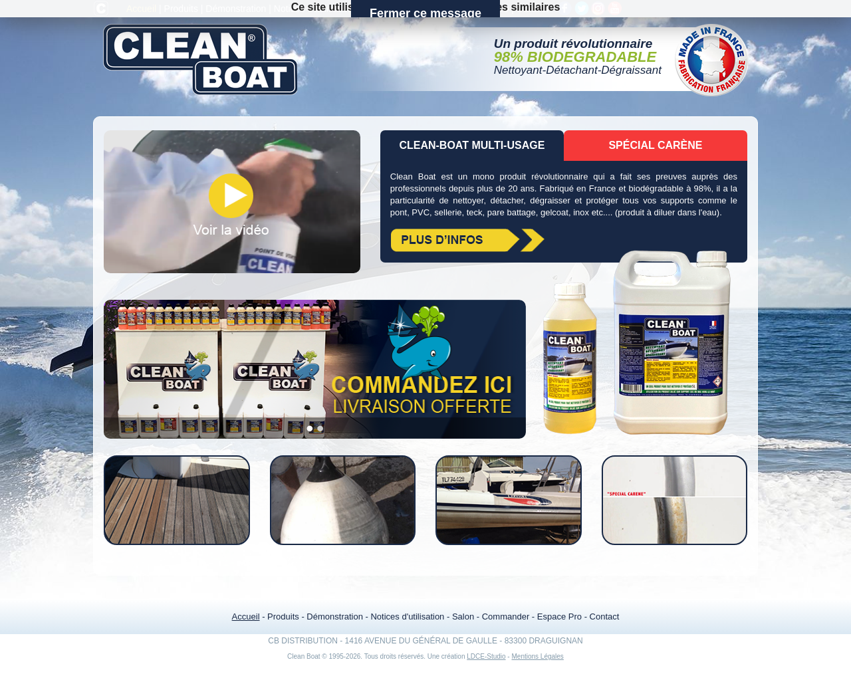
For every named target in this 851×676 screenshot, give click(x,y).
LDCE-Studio (486, 656)
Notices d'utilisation (313, 8)
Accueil (141, 8)
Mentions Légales (537, 656)
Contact (532, 8)
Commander (423, 8)
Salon (373, 8)
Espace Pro (485, 8)
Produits (181, 8)
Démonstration (235, 8)
